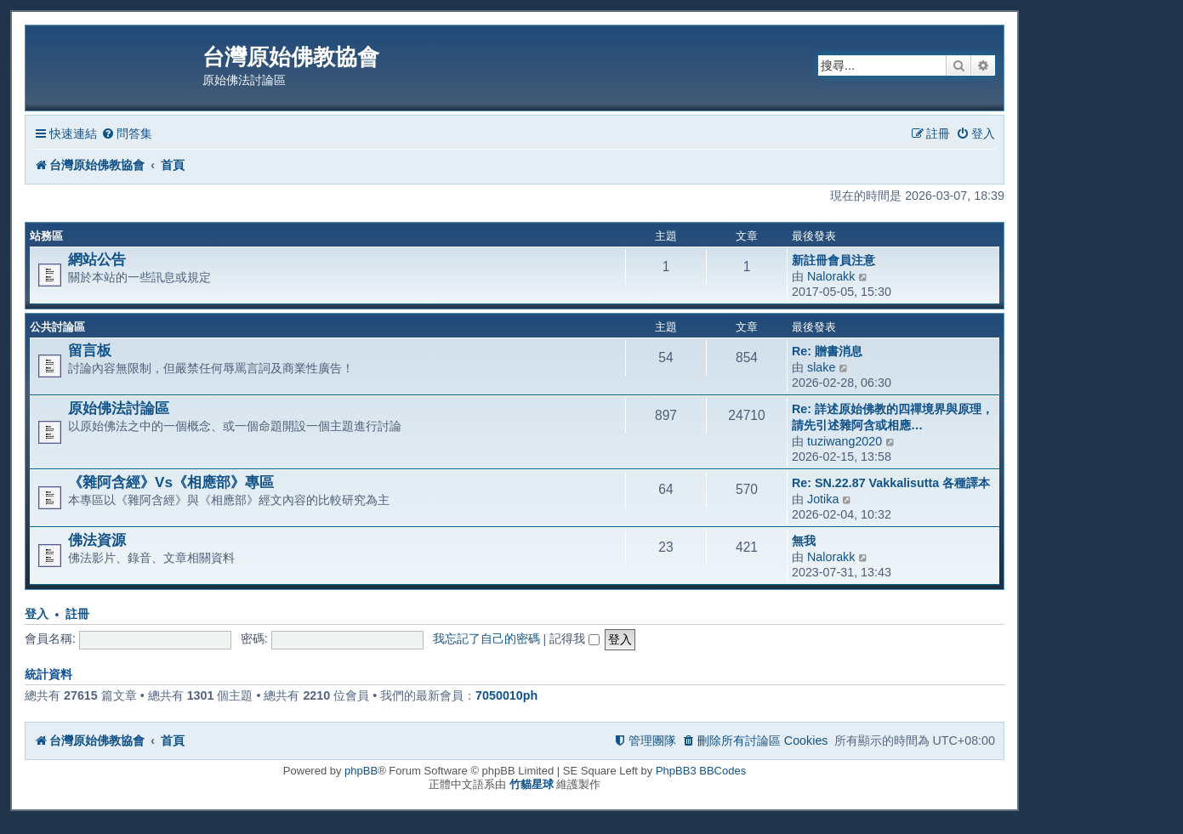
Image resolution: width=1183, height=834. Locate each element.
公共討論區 (57, 327)
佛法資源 (97, 539)
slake (821, 367)
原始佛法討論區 (118, 408)
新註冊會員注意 (833, 260)
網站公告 (97, 259)
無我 (804, 540)
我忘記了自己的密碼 (486, 638)
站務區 (46, 236)
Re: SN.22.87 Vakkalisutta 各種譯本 (891, 483)
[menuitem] (126, 134)
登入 (36, 614)
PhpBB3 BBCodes (701, 770)
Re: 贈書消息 (827, 351)
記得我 (574, 638)
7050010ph (506, 695)
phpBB (361, 770)
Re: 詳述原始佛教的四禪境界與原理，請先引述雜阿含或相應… (892, 417)
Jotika (823, 499)
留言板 (89, 350)
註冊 (77, 614)
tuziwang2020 (844, 441)
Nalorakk (831, 276)
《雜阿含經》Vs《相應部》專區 (171, 482)
